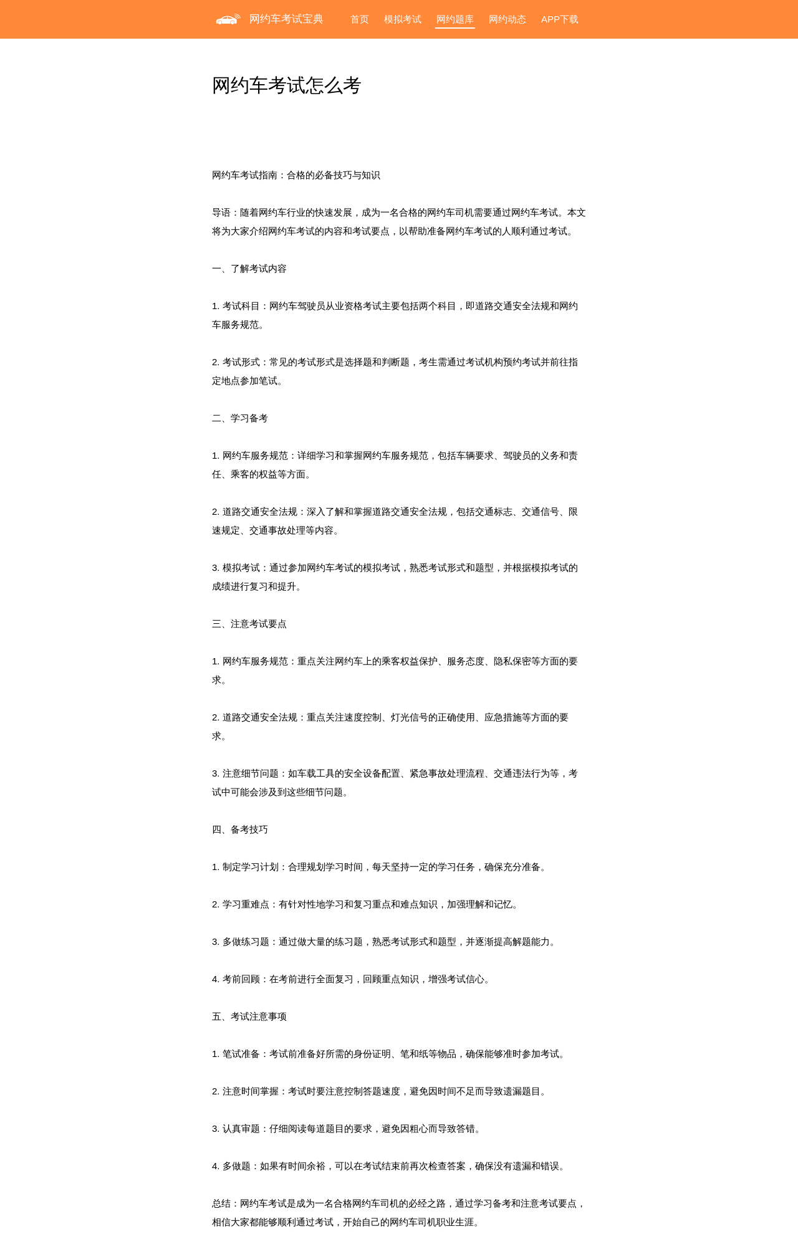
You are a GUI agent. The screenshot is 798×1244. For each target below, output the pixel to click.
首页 (359, 19)
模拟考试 (402, 19)
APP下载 (560, 19)
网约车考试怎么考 (287, 85)
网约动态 (507, 19)
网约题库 (455, 19)
